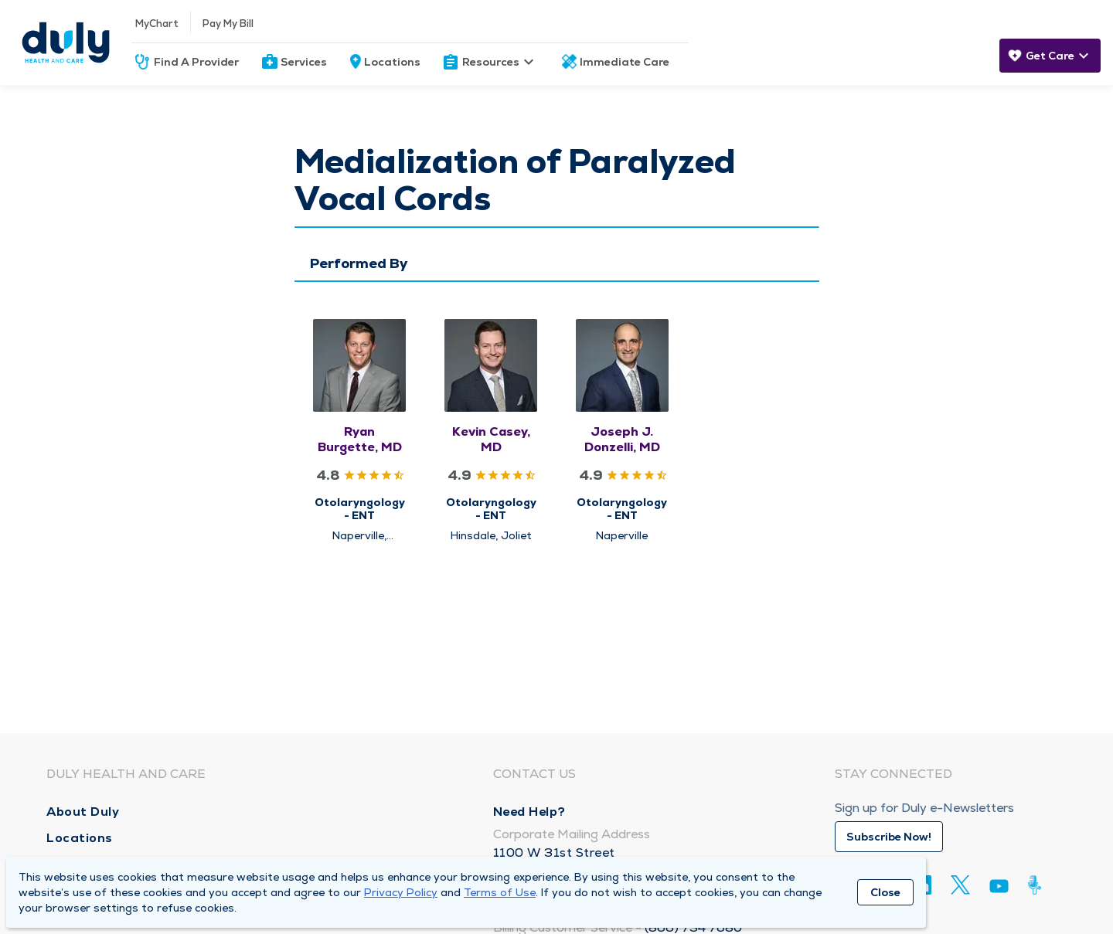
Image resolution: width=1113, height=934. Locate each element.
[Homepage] (65, 42)
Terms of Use (500, 892)
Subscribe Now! (888, 837)
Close (885, 892)
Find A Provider (196, 62)
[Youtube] (999, 888)
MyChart (157, 23)
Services (304, 62)
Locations (392, 62)
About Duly (82, 811)
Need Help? (529, 811)
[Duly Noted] (1037, 885)
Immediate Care (624, 62)
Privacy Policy (400, 892)
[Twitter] (960, 885)
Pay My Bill (228, 23)
